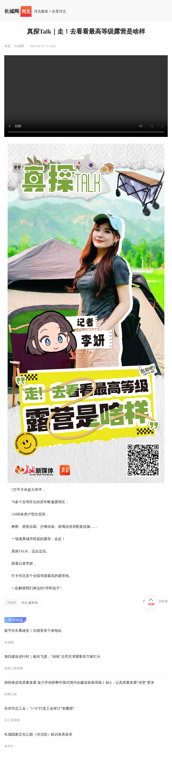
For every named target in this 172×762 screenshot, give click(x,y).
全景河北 (59, 11)
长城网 (11, 11)
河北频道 (41, 11)
